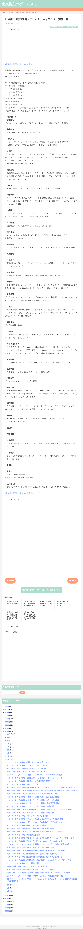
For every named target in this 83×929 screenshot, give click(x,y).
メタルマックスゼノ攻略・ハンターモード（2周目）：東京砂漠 (30, 813)
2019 (7, 728)
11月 (9, 737)
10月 (9, 740)
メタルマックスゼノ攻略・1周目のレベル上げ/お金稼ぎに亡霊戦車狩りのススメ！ (37, 822)
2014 (7, 905)
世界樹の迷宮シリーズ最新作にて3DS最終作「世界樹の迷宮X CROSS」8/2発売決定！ (39, 873)
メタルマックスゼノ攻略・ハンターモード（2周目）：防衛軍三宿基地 (32, 803)
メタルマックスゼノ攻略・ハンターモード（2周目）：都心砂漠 (30, 806)
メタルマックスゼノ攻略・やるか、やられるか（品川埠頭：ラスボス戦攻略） (35, 819)
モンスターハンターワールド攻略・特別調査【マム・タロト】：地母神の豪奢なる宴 (37, 844)
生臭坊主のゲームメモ (19, 4)
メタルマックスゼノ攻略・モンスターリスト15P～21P (26, 765)
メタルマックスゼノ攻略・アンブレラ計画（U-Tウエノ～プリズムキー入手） (35, 841)
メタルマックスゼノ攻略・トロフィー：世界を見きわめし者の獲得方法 (32, 797)
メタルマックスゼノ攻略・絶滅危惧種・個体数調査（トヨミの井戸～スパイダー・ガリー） (40, 860)
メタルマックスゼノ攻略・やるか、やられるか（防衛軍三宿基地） (31, 828)
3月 (8, 885)
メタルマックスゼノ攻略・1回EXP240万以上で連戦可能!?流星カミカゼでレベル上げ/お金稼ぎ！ (42, 790)
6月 (8, 753)
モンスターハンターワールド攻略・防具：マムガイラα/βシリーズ (30, 847)
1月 (8, 891)
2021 (7, 722)
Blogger (45, 920)
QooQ (45, 928)
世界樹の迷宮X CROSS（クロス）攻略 (64, 27)
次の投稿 (10, 580)
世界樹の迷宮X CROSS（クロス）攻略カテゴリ (41, 590)
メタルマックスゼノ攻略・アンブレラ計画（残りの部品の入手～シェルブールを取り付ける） (41, 838)
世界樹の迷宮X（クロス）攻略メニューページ (24, 64)
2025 (7, 709)
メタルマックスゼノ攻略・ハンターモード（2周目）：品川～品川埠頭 (32, 800)
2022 (7, 719)
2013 (7, 908)
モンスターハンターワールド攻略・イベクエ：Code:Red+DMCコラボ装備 (34, 775)
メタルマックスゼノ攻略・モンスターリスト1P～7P (25, 772)
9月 (8, 743)
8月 (8, 747)
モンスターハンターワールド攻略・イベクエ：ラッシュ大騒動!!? (30, 869)
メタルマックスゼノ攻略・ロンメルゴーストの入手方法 (27, 816)
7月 (8, 750)
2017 (7, 895)
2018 (7, 731)
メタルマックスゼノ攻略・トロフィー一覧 (22, 784)
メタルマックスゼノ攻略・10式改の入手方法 (23, 835)
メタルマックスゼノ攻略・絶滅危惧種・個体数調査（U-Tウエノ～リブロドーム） (36, 850)
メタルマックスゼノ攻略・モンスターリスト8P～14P (26, 768)
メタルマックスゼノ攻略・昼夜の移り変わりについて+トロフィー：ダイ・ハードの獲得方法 (40, 787)
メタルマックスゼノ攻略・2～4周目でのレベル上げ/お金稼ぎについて (32, 794)
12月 (9, 734)
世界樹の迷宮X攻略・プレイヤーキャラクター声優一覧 (26, 866)
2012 (7, 911)
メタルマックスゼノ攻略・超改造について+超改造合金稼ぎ (28, 781)
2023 (7, 716)
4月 (8, 759)
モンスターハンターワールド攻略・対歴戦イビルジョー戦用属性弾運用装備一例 (36, 876)
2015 (7, 901)
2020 (7, 725)
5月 (8, 756)
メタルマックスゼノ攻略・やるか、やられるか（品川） (27, 825)
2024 (7, 712)
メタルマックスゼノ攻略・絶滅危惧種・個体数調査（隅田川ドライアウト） (34, 857)
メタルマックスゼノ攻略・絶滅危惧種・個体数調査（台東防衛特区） (32, 854)
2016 (7, 898)
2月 (8, 888)
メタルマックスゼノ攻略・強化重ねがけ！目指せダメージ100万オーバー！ (34, 778)
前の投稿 (72, 580)
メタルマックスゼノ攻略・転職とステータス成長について (27, 762)
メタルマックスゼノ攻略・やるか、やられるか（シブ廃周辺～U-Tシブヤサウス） (36, 831)
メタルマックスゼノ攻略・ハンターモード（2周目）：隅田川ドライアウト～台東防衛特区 (40, 809)
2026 (7, 706)
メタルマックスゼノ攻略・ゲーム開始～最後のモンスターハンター (31, 863)
